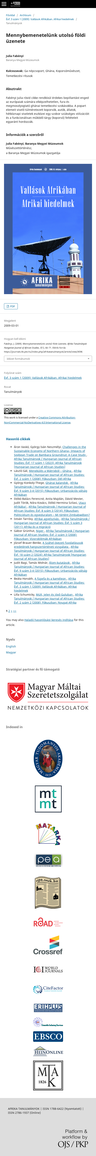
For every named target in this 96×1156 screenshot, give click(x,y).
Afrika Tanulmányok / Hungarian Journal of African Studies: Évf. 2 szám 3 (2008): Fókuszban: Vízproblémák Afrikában (51, 535)
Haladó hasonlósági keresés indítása (48, 620)
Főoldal (10, 15)
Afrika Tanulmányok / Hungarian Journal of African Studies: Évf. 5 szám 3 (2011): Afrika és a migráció (52, 523)
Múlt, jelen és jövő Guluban (54, 594)
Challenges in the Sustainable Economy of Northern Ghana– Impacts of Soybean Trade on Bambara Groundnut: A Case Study (50, 451)
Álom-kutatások (59, 563)
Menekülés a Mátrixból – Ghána (50, 471)
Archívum (25, 15)
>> (14, 611)
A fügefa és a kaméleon (51, 578)
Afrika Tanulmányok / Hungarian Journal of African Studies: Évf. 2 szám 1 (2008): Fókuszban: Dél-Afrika (49, 475)
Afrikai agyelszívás (47, 519)
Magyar (11, 652)
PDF (12, 306)
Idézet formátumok (18, 358)
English (11, 646)
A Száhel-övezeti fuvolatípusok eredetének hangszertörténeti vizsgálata (48, 545)
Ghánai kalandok (57, 483)
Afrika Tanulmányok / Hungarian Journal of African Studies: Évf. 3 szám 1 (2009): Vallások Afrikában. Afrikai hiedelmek (49, 584)
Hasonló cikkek (18, 439)
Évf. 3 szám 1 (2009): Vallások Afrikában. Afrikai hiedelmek (40, 19)
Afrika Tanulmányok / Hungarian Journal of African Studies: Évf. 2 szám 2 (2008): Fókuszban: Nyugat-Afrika (49, 598)
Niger (40, 531)
